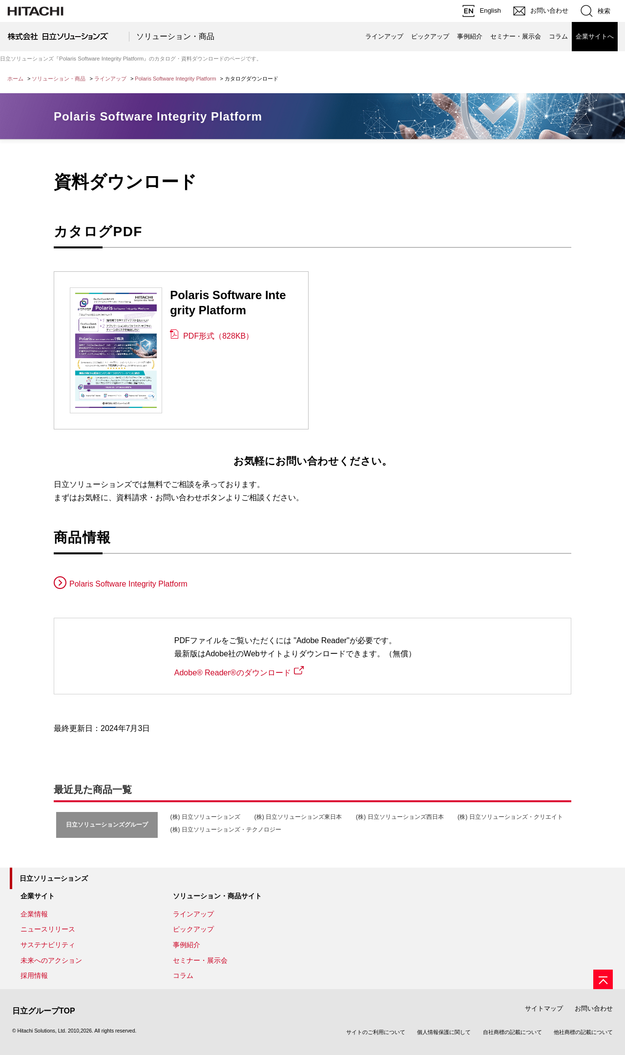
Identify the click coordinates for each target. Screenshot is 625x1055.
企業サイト (38, 896)
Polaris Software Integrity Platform (175, 78)
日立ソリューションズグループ (107, 824)
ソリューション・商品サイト (217, 896)
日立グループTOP (43, 1011)
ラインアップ (384, 36)
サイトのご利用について (375, 1032)
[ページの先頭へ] (603, 979)
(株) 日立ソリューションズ (205, 816)
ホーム (15, 78)
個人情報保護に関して (444, 1032)
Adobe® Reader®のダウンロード (232, 673)
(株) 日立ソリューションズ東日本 (298, 816)
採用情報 (34, 975)
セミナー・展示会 (515, 36)
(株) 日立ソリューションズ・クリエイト (510, 816)
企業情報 (34, 914)
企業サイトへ (595, 36)
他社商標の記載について (583, 1032)
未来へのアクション (51, 960)
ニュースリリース (48, 929)
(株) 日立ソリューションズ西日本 (400, 816)
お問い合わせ (594, 1008)
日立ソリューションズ (54, 878)
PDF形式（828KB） (218, 336)
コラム (558, 36)
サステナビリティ (48, 945)
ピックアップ (430, 36)
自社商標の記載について (512, 1032)
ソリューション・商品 (175, 36)
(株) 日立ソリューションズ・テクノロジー (225, 829)
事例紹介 (469, 36)
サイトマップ (544, 1008)
